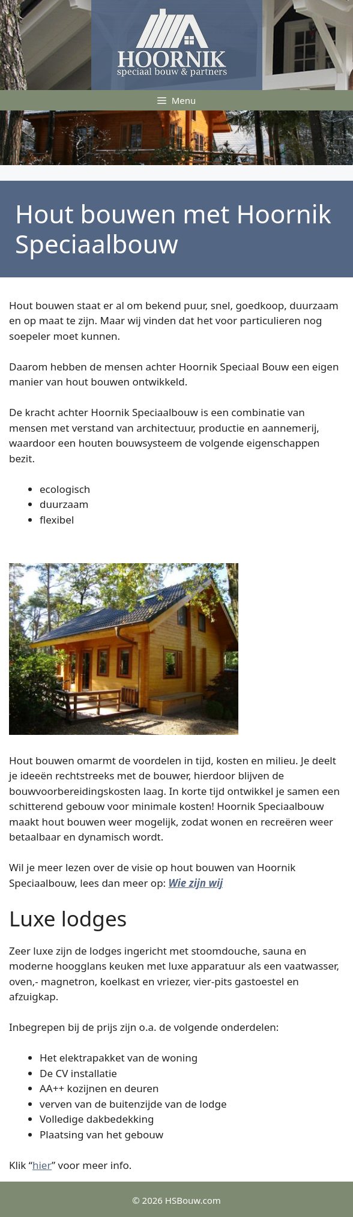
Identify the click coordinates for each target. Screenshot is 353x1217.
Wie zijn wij (196, 883)
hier (42, 1165)
